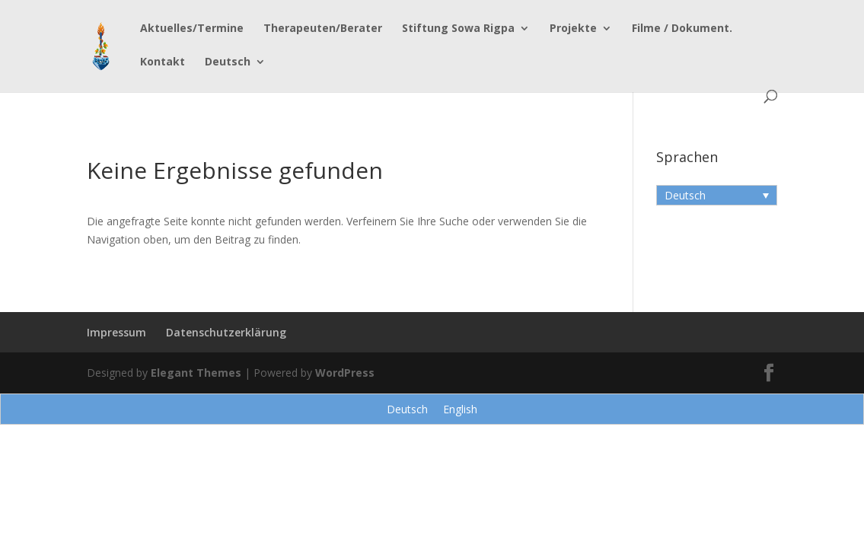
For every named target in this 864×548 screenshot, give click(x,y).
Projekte (573, 29)
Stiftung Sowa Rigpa (458, 29)
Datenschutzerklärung (226, 332)
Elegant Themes (196, 372)
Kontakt (162, 62)
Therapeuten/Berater (322, 29)
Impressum (116, 332)
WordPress (345, 372)
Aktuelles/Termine (192, 29)
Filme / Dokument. (682, 29)
